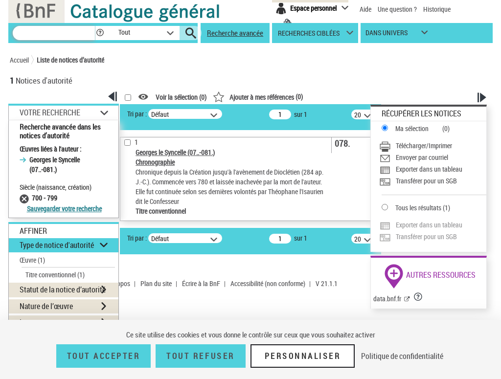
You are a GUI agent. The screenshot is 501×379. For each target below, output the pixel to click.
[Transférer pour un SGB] (432, 181)
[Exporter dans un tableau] (432, 169)
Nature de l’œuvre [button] (46, 306)
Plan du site (156, 283)
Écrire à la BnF (201, 283)
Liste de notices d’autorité (70, 60)
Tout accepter (103, 356)
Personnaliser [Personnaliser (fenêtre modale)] (303, 356)
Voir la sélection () (181, 97)
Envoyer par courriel (422, 157)
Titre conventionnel (55, 274)
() (258, 96)
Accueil (19, 60)
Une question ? (397, 9)
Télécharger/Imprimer (424, 145)
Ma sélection (412, 128)
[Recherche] (54, 33)
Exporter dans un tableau (429, 169)
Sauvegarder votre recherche (64, 208)
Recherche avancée (235, 33)
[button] (99, 33)
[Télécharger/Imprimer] (432, 146)
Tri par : (137, 113)
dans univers (386, 35)
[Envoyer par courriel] (432, 157)
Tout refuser (200, 356)
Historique (437, 9)
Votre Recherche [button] (50, 112)
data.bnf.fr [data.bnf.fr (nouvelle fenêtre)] (387, 298)
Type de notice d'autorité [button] (57, 245)
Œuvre (32, 260)
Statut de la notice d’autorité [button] (63, 289)
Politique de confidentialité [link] (402, 356)
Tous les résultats (418, 207)
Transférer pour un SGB (426, 180)
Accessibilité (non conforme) (267, 283)
